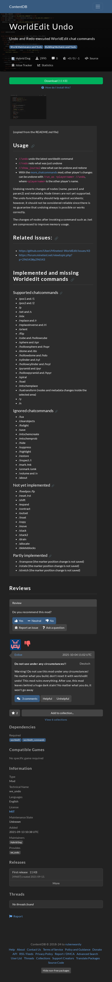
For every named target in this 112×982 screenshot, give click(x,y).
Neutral (34, 620)
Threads (29, 958)
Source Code (56, 962)
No (50, 620)
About (21, 949)
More (56, 883)
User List (16, 958)
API (15, 953)
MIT (12, 811)
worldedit (15, 740)
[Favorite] (14, 712)
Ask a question (53, 627)
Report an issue (26, 627)
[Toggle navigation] (98, 6)
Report (16, 916)
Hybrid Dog (16, 842)
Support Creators (63, 958)
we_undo (15, 852)
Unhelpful (63, 698)
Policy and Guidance (77, 949)
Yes (19, 620)
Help (12, 949)
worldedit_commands (33, 740)
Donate (97, 949)
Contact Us (34, 949)
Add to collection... (62, 713)
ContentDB (18, 6)
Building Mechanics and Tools (60, 47)
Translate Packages (88, 958)
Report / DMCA (65, 953)
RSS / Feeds (26, 953)
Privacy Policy (44, 953)
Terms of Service (53, 949)
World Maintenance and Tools (26, 47)
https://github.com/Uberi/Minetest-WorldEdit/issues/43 (54, 250)
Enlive (18, 654)
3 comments (27, 698)
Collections (43, 958)
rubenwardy (73, 944)
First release (28, 874)
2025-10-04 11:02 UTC (77, 654)
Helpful (47, 698)
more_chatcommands (43, 172)
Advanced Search (87, 953)
